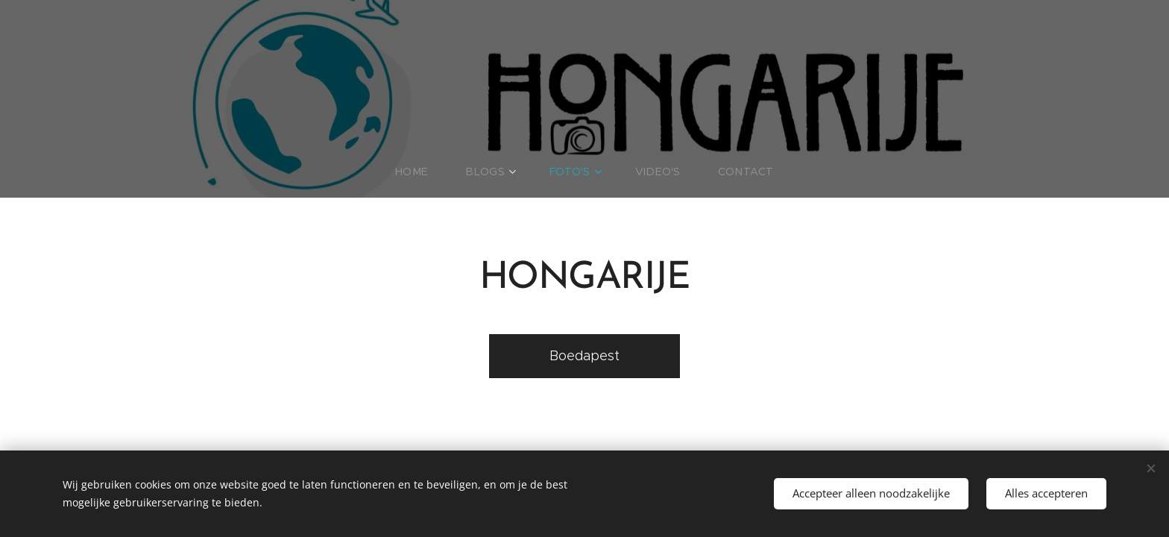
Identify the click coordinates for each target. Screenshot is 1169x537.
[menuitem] (429, 171)
